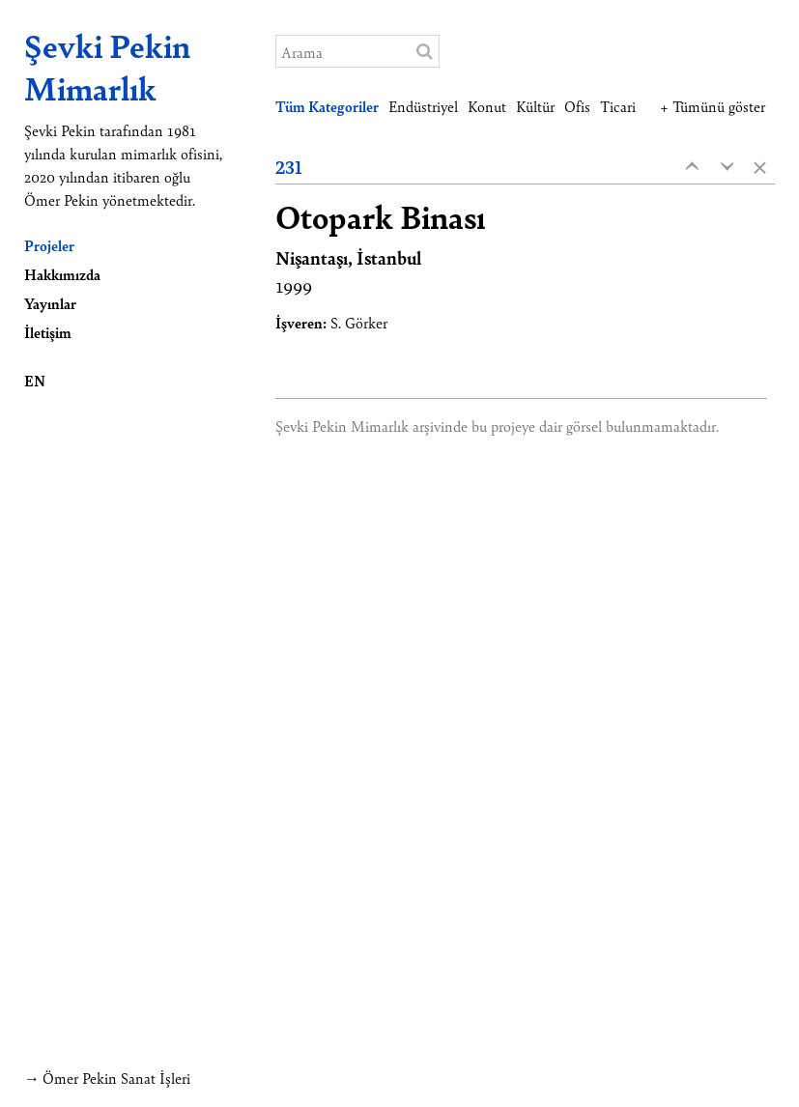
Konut (487, 106)
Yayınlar (50, 303)
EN (34, 380)
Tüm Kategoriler (327, 106)
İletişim (47, 332)
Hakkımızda (62, 274)
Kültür (535, 106)
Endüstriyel (423, 106)
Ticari (618, 106)
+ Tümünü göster (712, 106)
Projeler (49, 245)
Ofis (577, 106)
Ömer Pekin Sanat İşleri (116, 1077)
